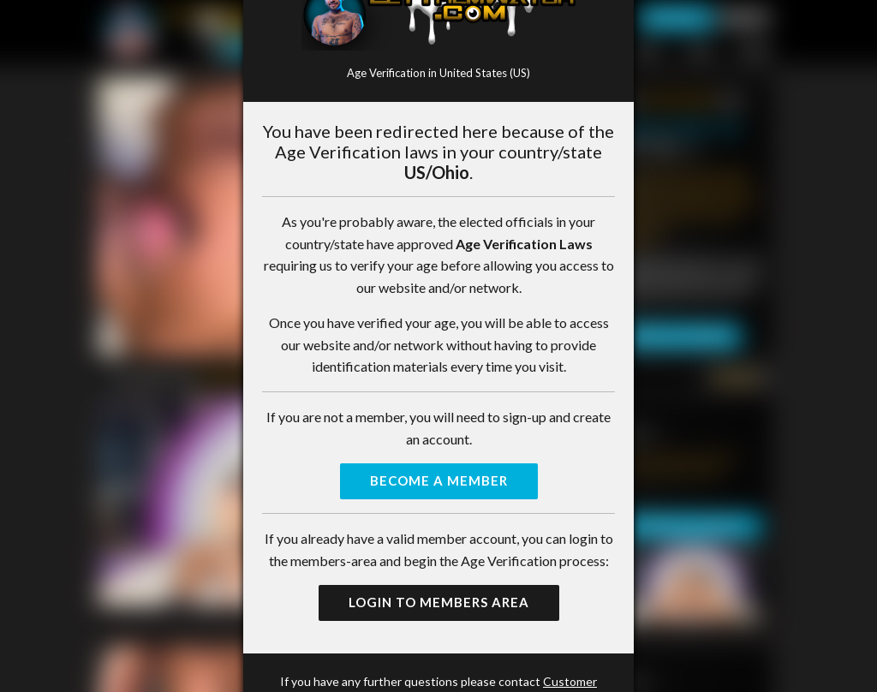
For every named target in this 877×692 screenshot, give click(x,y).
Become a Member (439, 480)
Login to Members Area (439, 602)
